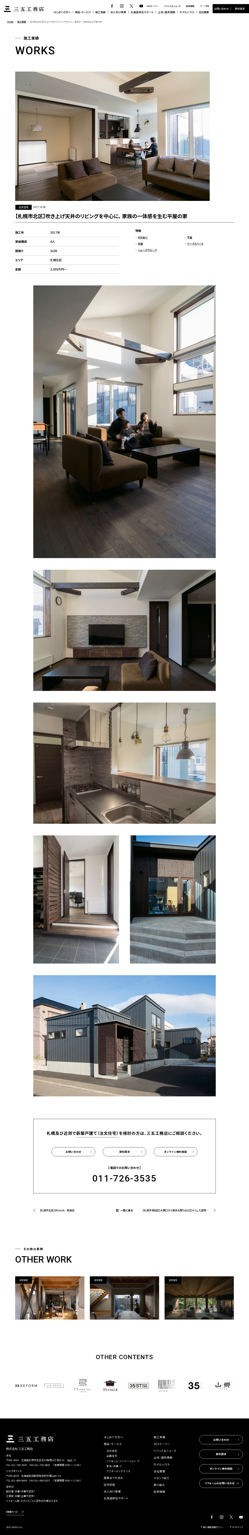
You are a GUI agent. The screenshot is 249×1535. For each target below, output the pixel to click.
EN (207, 6)
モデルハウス (187, 12)
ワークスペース (195, 243)
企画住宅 (111, 1456)
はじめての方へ (62, 12)
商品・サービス (83, 12)
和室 (140, 243)
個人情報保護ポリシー (213, 1527)
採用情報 (190, 6)
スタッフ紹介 (161, 1478)
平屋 (189, 237)
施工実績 (100, 12)
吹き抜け (143, 237)
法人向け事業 (118, 12)
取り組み (159, 1485)
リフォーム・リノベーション (121, 1461)
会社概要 (204, 12)
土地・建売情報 (166, 12)
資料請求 (240, 8)
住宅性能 (109, 1485)
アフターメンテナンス (118, 1471)
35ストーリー (153, 6)
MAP (70, 1460)
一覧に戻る (126, 1210)
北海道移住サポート (142, 12)
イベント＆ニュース (172, 6)
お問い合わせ (221, 8)
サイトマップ (237, 1527)
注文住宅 (111, 1451)
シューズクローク (147, 250)
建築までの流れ (113, 1478)
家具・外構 (112, 1466)
